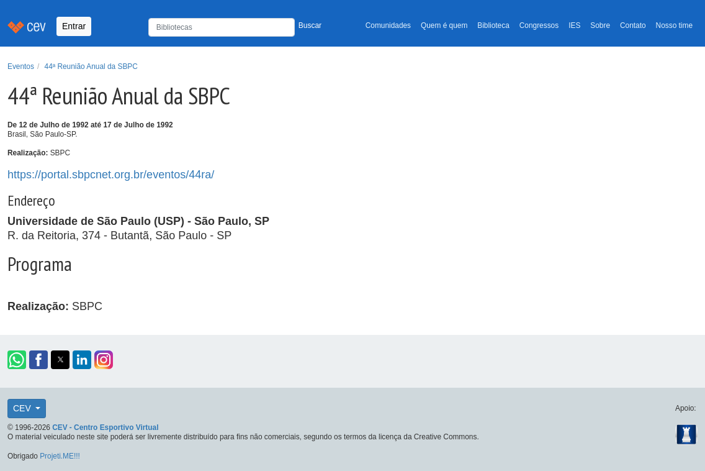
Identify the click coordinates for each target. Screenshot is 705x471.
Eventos (20, 66)
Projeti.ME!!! (60, 456)
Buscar (310, 25)
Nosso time (674, 25)
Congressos (539, 25)
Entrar (74, 26)
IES (574, 25)
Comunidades (388, 25)
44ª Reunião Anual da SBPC (91, 66)
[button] (16, 359)
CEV (23, 408)
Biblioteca (493, 25)
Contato (633, 25)
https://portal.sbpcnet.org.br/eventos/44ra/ (110, 174)
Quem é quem (444, 25)
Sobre (600, 25)
